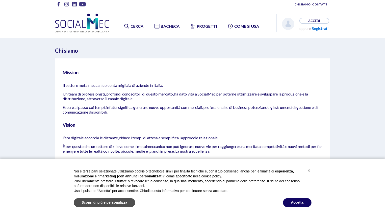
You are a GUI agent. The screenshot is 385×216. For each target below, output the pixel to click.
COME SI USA (246, 26)
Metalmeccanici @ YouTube (82, 5)
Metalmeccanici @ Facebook (58, 5)
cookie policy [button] (211, 176)
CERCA (136, 26)
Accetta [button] (297, 202)
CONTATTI (320, 4)
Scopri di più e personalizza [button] (104, 202)
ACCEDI (314, 21)
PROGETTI (207, 26)
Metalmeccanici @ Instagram (66, 5)
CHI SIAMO (302, 4)
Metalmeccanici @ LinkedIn (74, 5)
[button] (309, 170)
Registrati (320, 28)
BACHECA (170, 26)
